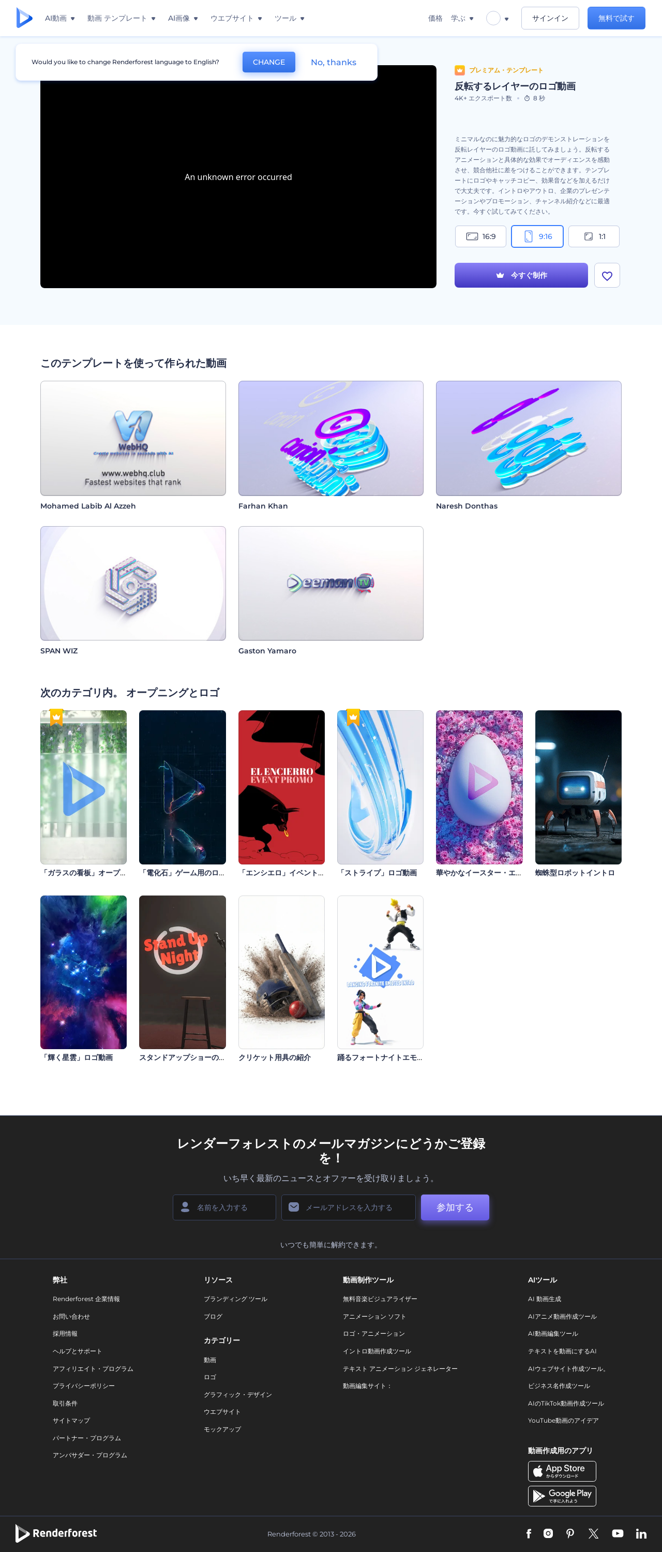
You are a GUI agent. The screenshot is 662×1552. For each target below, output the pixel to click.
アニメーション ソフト (375, 1316)
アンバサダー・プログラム (90, 1455)
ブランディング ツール (235, 1299)
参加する (455, 1207)
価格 (435, 18)
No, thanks (333, 62)
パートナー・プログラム (87, 1438)
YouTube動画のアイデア (563, 1420)
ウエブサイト (222, 1411)
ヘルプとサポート (77, 1351)
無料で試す (616, 18)
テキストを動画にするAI (562, 1351)
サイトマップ (71, 1420)
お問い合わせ (71, 1316)
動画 (210, 1360)
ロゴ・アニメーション (374, 1333)
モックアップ (222, 1429)
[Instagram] (548, 1534)
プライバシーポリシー (84, 1386)
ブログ (213, 1316)
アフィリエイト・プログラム (93, 1368)
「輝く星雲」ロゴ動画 (76, 1057)
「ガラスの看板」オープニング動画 (98, 872)
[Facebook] (528, 1534)
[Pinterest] (570, 1534)
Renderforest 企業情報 (86, 1299)
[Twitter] (593, 1534)
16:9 (481, 236)
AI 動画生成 (544, 1299)
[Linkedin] (641, 1534)
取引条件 (65, 1403)
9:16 (537, 236)
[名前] (224, 1207)
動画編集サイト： (368, 1386)
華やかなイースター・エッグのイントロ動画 (508, 872)
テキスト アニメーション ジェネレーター (400, 1368)
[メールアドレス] (348, 1207)
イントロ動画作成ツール (377, 1351)
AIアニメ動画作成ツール (562, 1316)
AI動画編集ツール (553, 1333)
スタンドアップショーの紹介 (186, 1057)
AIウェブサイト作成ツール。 (568, 1368)
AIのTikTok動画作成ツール (566, 1403)
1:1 (594, 236)
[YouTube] (618, 1534)
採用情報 (65, 1333)
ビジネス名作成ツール (559, 1386)
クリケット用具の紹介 (274, 1057)
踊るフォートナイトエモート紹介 (391, 1057)
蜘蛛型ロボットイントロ (575, 872)
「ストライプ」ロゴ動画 (377, 872)
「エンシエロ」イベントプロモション (300, 872)
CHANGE (269, 62)
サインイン (550, 18)
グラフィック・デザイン (238, 1394)
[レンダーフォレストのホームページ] (25, 18)
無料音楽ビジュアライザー (380, 1299)
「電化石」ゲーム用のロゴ (182, 872)
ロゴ (210, 1377)
